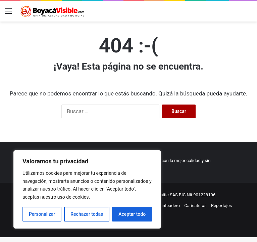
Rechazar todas (86, 214)
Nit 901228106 (201, 194)
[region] (87, 189)
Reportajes (221, 205)
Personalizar (42, 214)
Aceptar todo (132, 214)
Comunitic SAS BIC (168, 194)
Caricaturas (195, 205)
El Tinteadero (167, 205)
